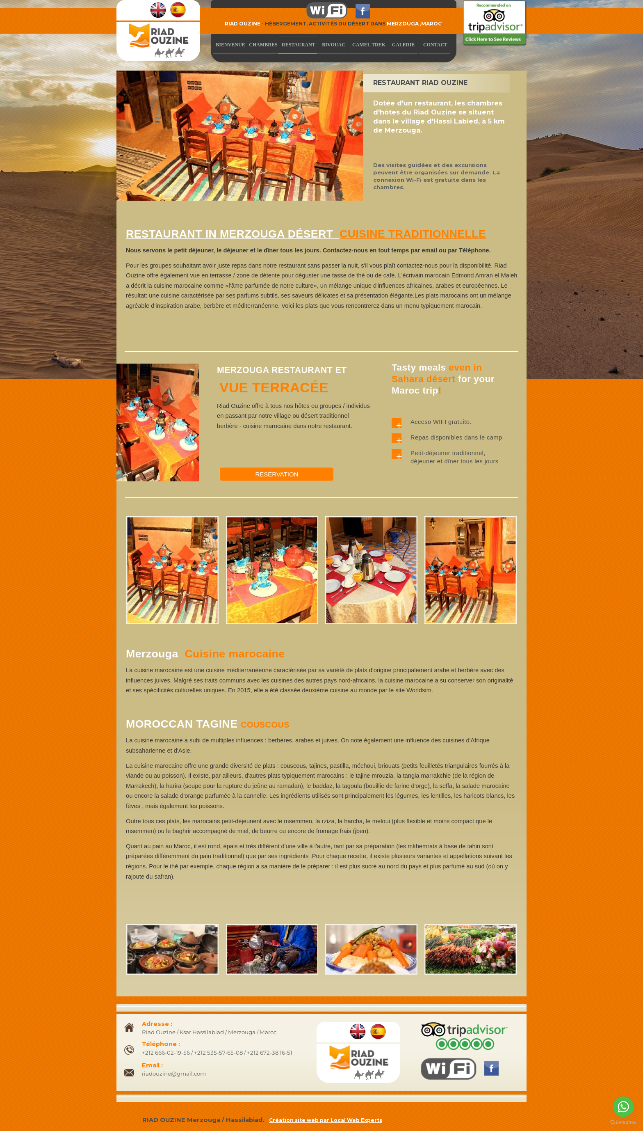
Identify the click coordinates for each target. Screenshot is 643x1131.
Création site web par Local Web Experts (325, 1120)
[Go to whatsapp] (623, 1107)
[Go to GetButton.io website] (623, 1122)
